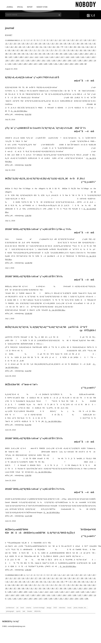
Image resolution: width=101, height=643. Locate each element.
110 (26, 57)
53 (49, 47)
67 (17, 50)
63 (91, 47)
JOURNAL (9, 7)
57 (66, 47)
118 (67, 57)
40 (86, 43)
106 (10, 592)
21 (6, 43)
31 (48, 43)
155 (76, 64)
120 (78, 57)
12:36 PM (28, 263)
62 (87, 47)
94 (40, 53)
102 (76, 53)
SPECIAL (20, 7)
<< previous (9, 40)
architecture (10, 607)
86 (6, 53)
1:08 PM (28, 475)
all (85, 64)
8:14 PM (28, 425)
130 (38, 60)
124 (7, 60)
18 (85, 40)
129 (33, 60)
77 (59, 50)
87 (10, 53)
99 (61, 53)
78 (64, 50)
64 (9, 585)
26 (27, 43)
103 (81, 53)
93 (35, 53)
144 (20, 64)
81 (76, 50)
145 (25, 64)
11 (55, 40)
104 (86, 53)
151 (56, 64)
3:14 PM (28, 371)
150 (51, 64)
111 (31, 57)
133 (54, 60)
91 (27, 53)
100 (65, 53)
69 (26, 50)
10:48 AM (28, 313)
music (69, 607)
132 (48, 60)
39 (82, 43)
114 (47, 57)
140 (90, 60)
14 (68, 40)
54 (53, 47)
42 (94, 43)
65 (9, 50)
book (22, 607)
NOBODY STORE (41, 7)
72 (38, 50)
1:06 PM (28, 215)
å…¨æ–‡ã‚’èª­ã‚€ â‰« (19, 111)
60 (79, 47)
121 (83, 57)
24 (19, 43)
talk (23, 611)
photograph (10, 611)
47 (24, 47)
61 (83, 47)
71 (34, 50)
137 (75, 60)
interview (62, 607)
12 (59, 40)
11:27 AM (28, 516)
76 (55, 50)
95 (44, 53)
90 (23, 53)
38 (77, 43)
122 (88, 57)
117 (62, 57)
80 (72, 50)
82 (81, 50)
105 (91, 53)
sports (18, 611)
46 (20, 47)
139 (85, 60)
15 (72, 40)
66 (13, 50)
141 (10, 598)
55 (58, 47)
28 (35, 43)
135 (64, 60)
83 (85, 50)
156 (81, 64)
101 (71, 53)
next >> (17, 40)
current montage (38, 607)
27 (31, 43)
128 (28, 60)
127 (23, 60)
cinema (28, 607)
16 (76, 40)
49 (32, 47)
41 (90, 43)
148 (40, 64)
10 (51, 40)
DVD (54, 607)
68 (21, 50)
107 (10, 57)
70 (30, 50)
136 (69, 60)
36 (69, 43)
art (17, 607)
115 (52, 57)
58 (70, 47)
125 (12, 60)
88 (14, 53)
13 (64, 40)
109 (21, 57)
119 (72, 57)
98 (56, 53)
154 (71, 64)
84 (89, 50)
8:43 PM (28, 114)
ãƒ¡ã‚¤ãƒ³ (8, 35)
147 (35, 64)
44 (11, 47)
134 (59, 60)
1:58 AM (28, 570)
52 (45, 47)
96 (48, 53)
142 (10, 64)
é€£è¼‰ (37, 611)
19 (89, 40)
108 (16, 57)
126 (17, 60)
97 (52, 53)
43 (7, 47)
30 (44, 43)
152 (61, 64)
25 (23, 43)
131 (43, 60)
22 (10, 43)
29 (40, 43)
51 (41, 47)
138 (80, 60)
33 (56, 43)
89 (19, 53)
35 (65, 43)
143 (15, 64)
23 (14, 43)
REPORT (29, 7)
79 (68, 50)
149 (45, 64)
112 (36, 57)
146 (30, 64)
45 (15, 47)
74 (47, 50)
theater (29, 611)
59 (74, 47)
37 (73, 43)
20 (93, 40)
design (48, 607)
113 (41, 57)
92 (31, 53)
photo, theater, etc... (79, 607)
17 (81, 40)
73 (43, 50)
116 (57, 57)
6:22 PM (28, 165)
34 (61, 43)
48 (28, 47)
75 (51, 50)
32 (52, 43)
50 (37, 47)
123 (93, 57)
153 (66, 64)
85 (93, 50)
